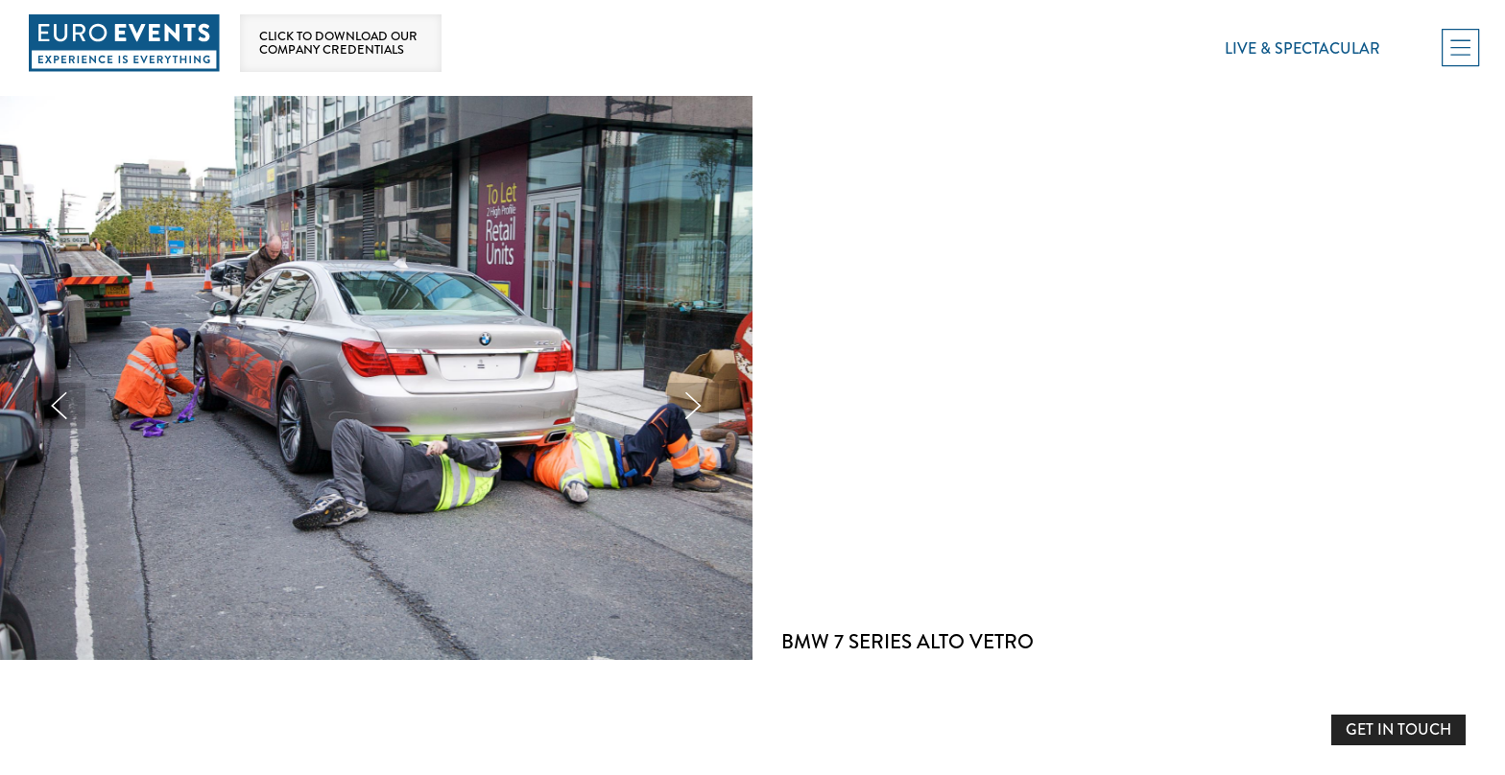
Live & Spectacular (1302, 48)
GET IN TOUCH (1398, 729)
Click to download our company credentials (338, 43)
